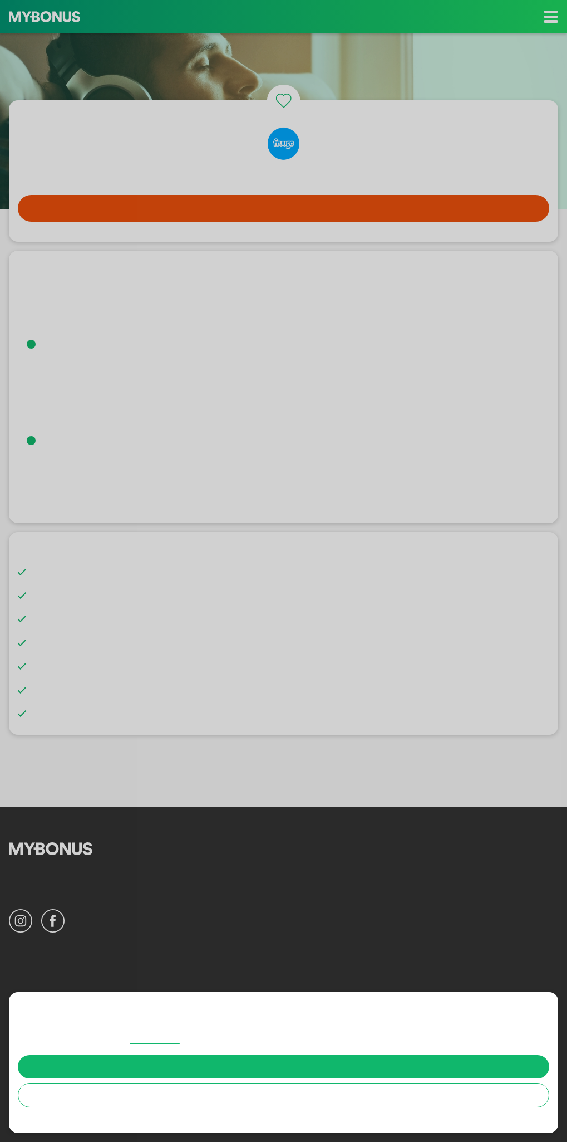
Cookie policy (214, 1040)
